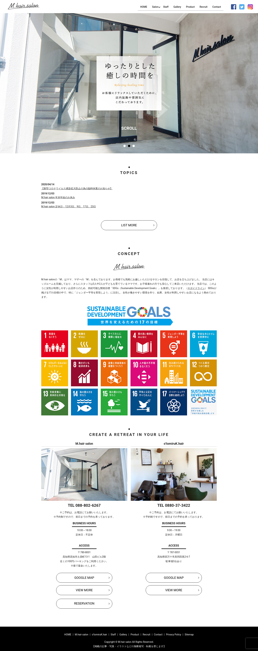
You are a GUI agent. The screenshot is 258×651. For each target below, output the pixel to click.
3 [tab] (134, 146)
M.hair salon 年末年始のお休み (58, 197)
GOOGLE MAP (84, 577)
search (227, 6)
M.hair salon (81, 634)
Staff (165, 6)
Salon (155, 6)
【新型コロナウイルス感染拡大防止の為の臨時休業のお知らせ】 (77, 188)
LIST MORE (129, 225)
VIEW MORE (84, 590)
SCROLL (129, 128)
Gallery (177, 6)
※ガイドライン (196, 288)
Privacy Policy (173, 634)
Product (190, 6)
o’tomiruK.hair (99, 634)
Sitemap (189, 634)
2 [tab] (129, 146)
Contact (216, 6)
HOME (143, 6)
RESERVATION (84, 603)
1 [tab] (124, 146)
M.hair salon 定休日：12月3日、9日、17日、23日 (68, 206)
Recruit (203, 6)
